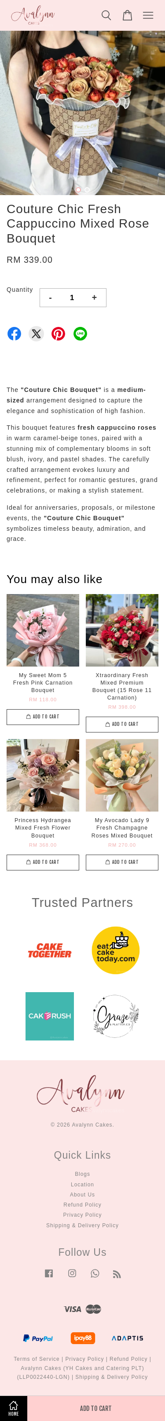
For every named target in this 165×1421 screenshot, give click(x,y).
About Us (82, 1195)
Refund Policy (82, 1205)
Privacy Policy (82, 1215)
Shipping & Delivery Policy (82, 1225)
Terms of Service (37, 1359)
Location (82, 1185)
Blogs (82, 1174)
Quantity (20, 289)
